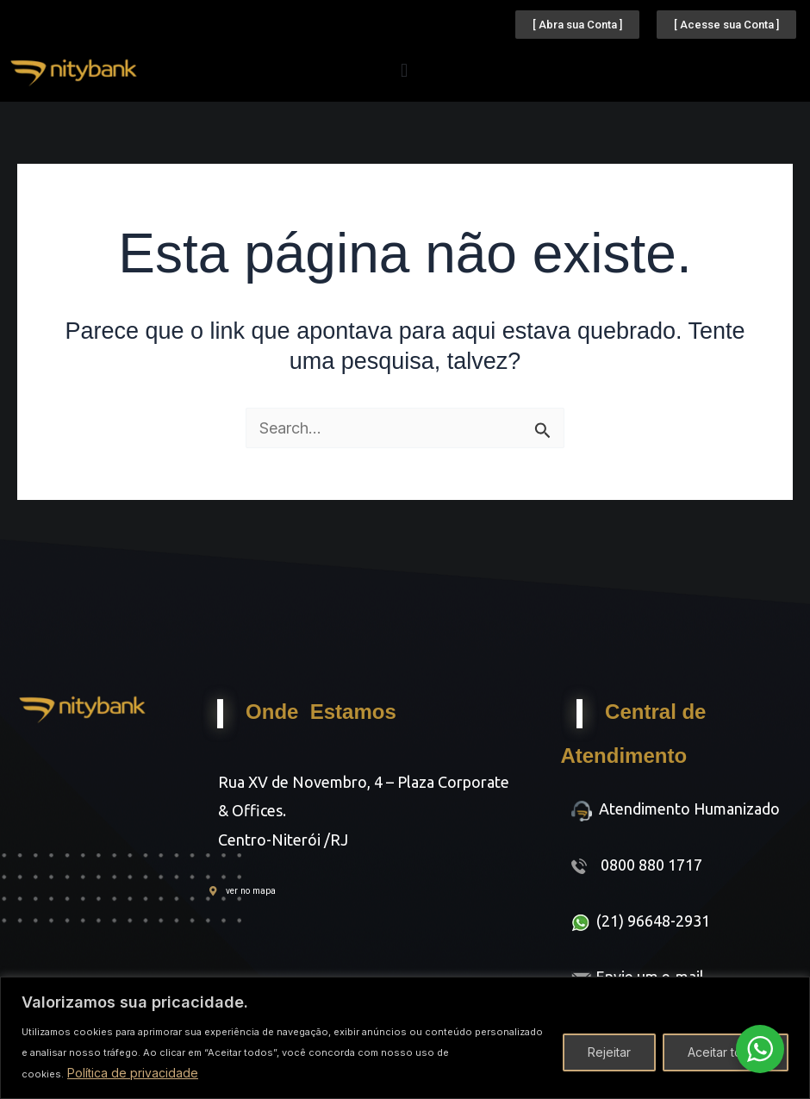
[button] (404, 70)
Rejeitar (609, 1052)
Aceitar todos (725, 1052)
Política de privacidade (132, 1072)
